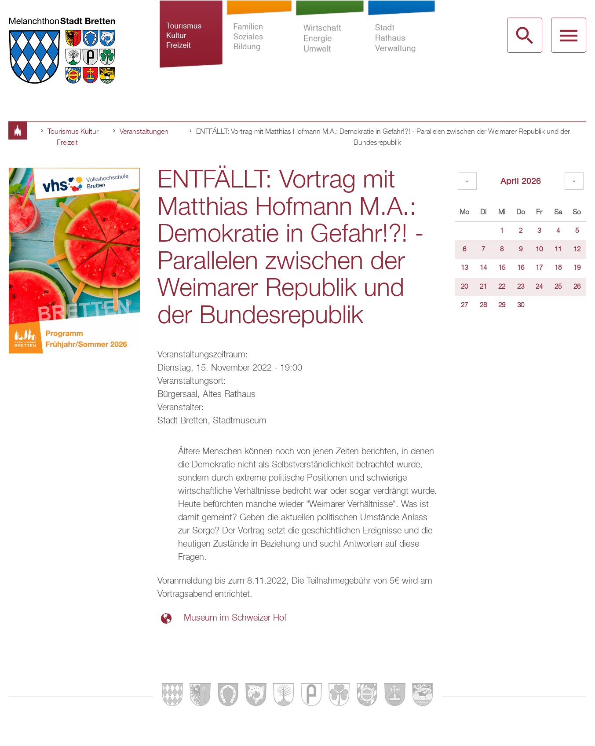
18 (558, 268)
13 (464, 268)
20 (464, 287)
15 (501, 268)
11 (558, 249)
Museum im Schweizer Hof (235, 618)
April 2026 (520, 181)
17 (539, 268)
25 (558, 287)
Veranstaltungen (144, 132)
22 (501, 287)
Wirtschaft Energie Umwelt (330, 47)
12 (576, 249)
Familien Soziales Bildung (259, 47)
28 (483, 305)
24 (539, 287)
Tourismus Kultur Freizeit (191, 47)
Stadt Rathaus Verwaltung (402, 47)
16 (520, 268)
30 (520, 305)
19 (576, 268)
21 (483, 287)
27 (464, 305)
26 (576, 287)
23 (520, 287)
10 (539, 249)
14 (483, 268)
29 (501, 305)
